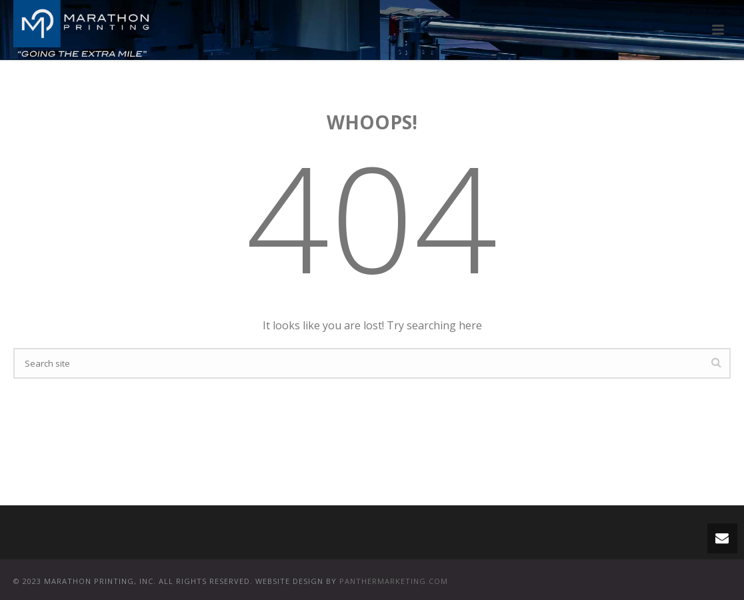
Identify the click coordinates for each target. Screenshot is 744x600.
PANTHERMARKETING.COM (393, 581)
